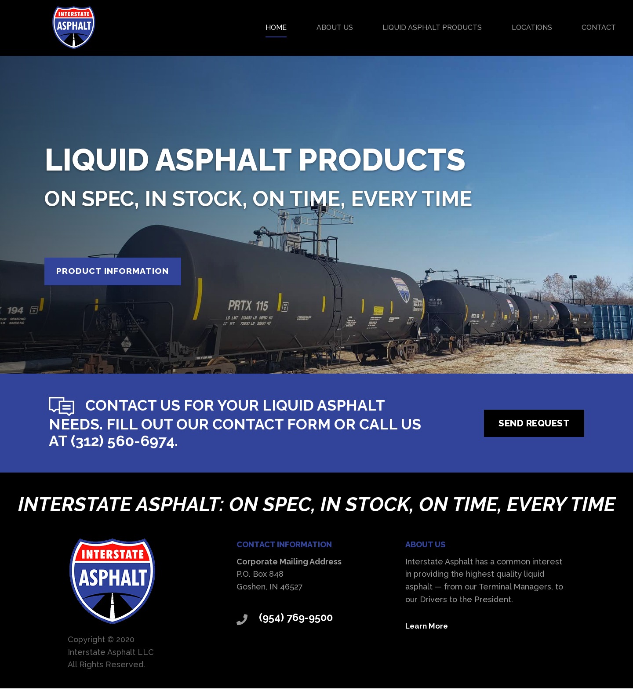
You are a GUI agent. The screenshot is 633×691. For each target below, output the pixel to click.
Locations (532, 27)
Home (276, 27)
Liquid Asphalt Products (432, 27)
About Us (334, 27)
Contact (599, 27)
